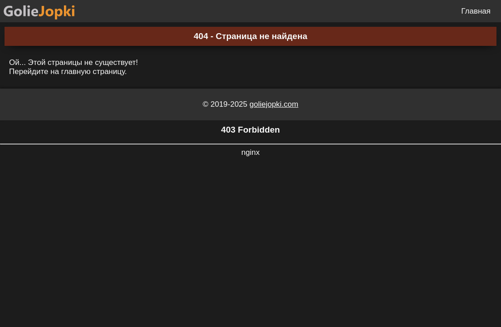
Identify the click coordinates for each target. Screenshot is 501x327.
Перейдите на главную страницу (67, 71)
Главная (476, 11)
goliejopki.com (273, 104)
